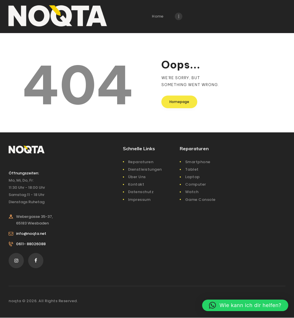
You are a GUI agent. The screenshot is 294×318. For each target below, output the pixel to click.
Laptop (192, 177)
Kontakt (136, 184)
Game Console (200, 199)
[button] (245, 305)
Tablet (192, 169)
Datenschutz (141, 192)
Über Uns (137, 177)
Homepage (179, 101)
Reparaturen (141, 162)
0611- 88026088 (31, 244)
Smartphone (197, 162)
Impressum (139, 199)
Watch (192, 192)
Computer (195, 184)
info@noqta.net (31, 233)
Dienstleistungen (145, 169)
